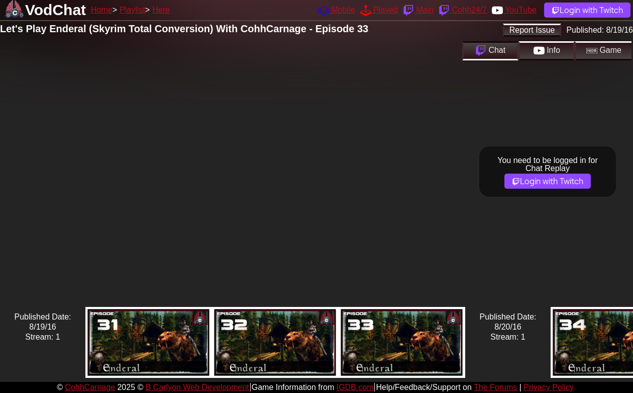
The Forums (495, 387)
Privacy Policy (548, 387)
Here (161, 10)
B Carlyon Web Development (197, 387)
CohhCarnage (90, 387)
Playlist (132, 10)
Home (102, 10)
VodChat (55, 10)
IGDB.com (355, 387)
